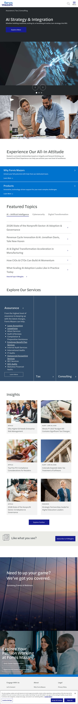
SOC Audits (12, 363)
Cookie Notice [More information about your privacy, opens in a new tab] (48, 697)
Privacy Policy (62, 687)
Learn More (8, 178)
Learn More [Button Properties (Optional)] (14, 374)
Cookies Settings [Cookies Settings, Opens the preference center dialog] (7, 700)
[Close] (75, 693)
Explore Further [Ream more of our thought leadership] (39, 522)
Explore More (16, 30)
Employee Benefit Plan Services (17, 343)
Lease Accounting (15, 325)
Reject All (69, 700)
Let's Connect (11, 687)
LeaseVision (12, 328)
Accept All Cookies (57, 700)
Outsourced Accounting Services (17, 357)
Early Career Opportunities (13, 663)
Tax (45, 376)
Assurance (13, 308)
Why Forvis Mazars (39, 687)
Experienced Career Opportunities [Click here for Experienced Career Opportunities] (16, 669)
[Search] (68, 3)
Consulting (67, 376)
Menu (74, 4)
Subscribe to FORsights (65, 539)
